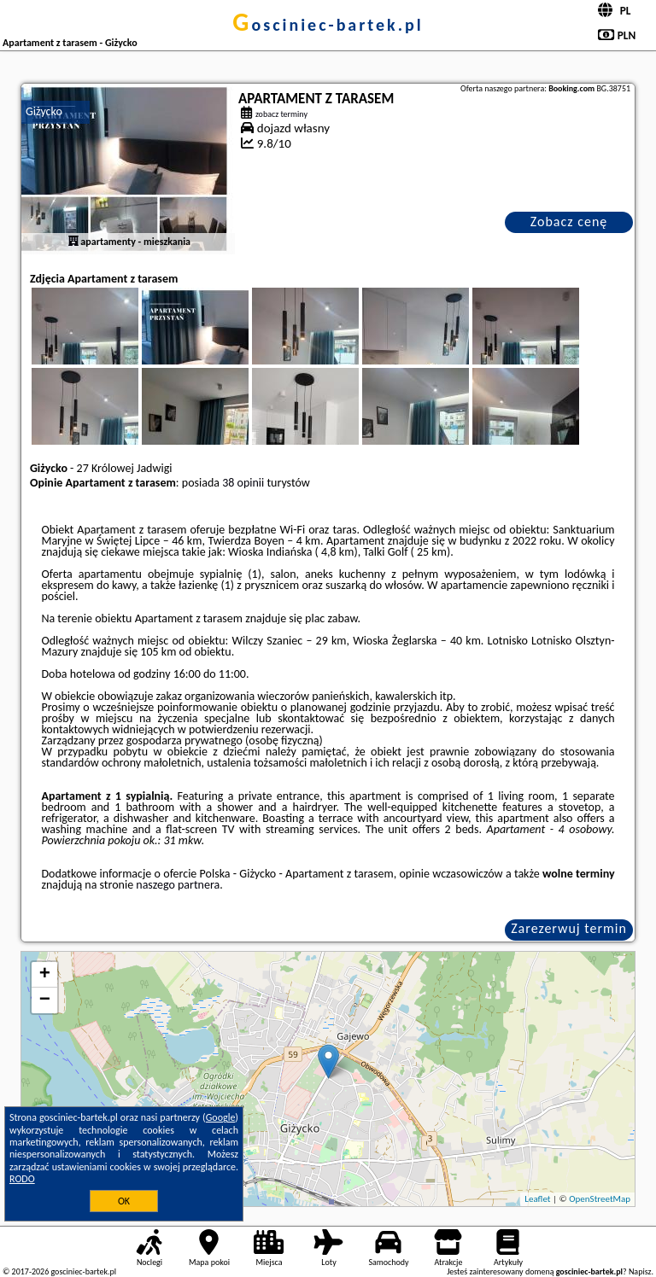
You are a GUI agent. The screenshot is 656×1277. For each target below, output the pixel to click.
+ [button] (44, 975)
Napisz (640, 1271)
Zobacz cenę (569, 221)
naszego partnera (178, 885)
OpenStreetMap (599, 1198)
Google (221, 1117)
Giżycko (44, 111)
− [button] (44, 1000)
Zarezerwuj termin (569, 928)
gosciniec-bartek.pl (327, 25)
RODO (22, 1179)
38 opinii (243, 482)
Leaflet (537, 1198)
